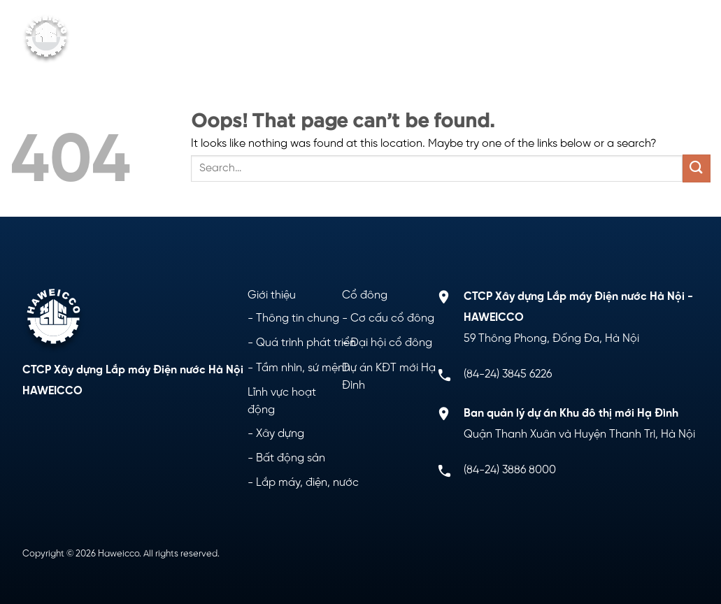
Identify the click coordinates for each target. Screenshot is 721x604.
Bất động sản (290, 458)
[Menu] (688, 39)
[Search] (660, 39)
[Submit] (697, 168)
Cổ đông (174, 52)
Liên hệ (586, 53)
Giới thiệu (258, 24)
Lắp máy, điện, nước (307, 483)
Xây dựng (280, 434)
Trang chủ (171, 25)
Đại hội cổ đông (391, 343)
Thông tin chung (297, 318)
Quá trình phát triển (306, 343)
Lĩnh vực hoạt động (379, 24)
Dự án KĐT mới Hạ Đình (533, 25)
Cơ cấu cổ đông (392, 318)
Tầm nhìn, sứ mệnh (303, 368)
